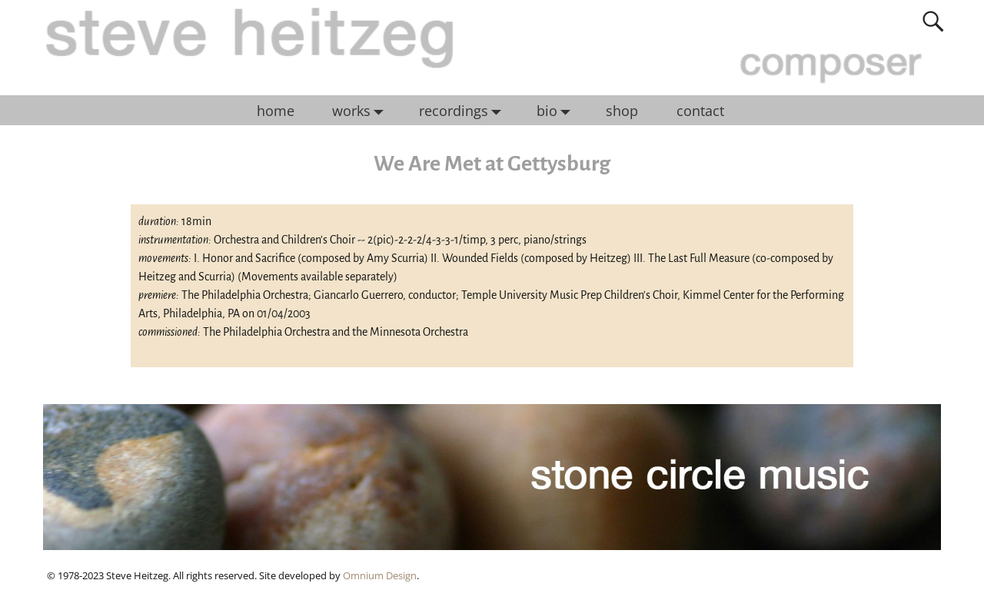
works (361, 110)
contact (700, 110)
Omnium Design (380, 575)
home (275, 110)
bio (557, 110)
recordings (464, 110)
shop (622, 110)
